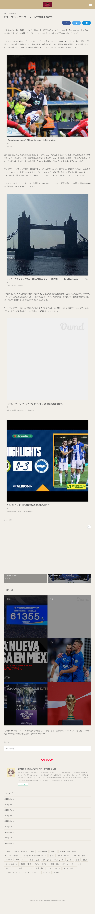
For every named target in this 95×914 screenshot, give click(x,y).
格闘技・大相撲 (26, 874)
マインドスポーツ (70, 878)
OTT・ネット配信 (79, 865)
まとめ (7, 861)
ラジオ (24, 870)
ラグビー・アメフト (41, 874)
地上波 (52, 865)
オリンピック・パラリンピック (53, 870)
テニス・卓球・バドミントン (23, 878)
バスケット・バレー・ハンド (72, 874)
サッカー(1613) (8, 530)
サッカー (70, 870)
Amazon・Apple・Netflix (68, 861)
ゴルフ (7, 878)
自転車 (85, 870)
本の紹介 (57, 882)
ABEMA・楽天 (42, 861)
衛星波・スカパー (64, 865)
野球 (77, 870)
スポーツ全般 (34, 870)
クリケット (46, 882)
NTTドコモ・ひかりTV (13, 865)
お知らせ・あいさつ (20, 861)
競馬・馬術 (39, 878)
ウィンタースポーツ (53, 878)
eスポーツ (36, 882)
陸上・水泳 (55, 874)
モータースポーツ (11, 874)
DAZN (32, 861)
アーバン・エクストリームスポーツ (17, 882)
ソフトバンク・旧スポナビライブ (35, 865)
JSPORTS (8, 870)
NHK (17, 870)
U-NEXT (53, 861)
